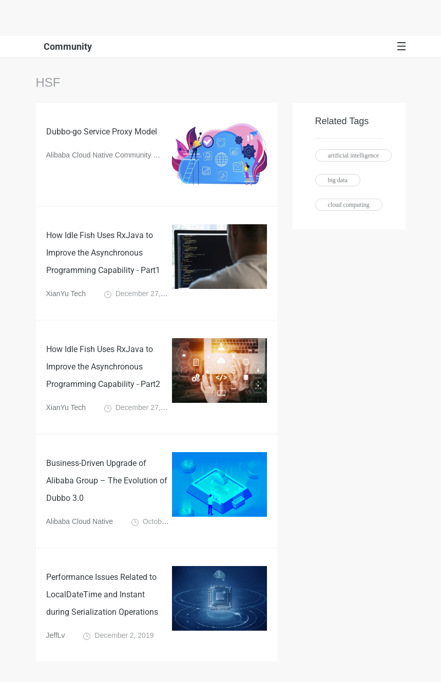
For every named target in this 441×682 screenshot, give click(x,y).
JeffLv (55, 635)
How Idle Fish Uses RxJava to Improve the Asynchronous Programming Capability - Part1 (103, 252)
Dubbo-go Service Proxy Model (101, 132)
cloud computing (349, 204)
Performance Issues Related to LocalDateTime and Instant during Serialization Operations (102, 594)
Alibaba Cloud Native (79, 521)
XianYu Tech (66, 293)
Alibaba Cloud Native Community (98, 155)
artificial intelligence (353, 155)
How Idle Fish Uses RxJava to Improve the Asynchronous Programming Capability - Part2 (103, 366)
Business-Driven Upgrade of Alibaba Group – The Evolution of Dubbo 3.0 (106, 480)
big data (338, 180)
